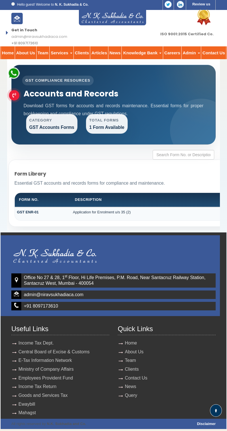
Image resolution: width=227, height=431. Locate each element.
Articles (99, 52)
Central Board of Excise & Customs (54, 352)
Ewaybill (26, 405)
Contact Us (214, 52)
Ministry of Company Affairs (45, 370)
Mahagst (27, 414)
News (115, 52)
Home (8, 52)
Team (42, 52)
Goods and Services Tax (43, 397)
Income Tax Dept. (36, 344)
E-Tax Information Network (45, 361)
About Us (25, 52)
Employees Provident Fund (45, 379)
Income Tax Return (37, 388)
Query (131, 397)
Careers (172, 52)
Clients (82, 52)
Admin (191, 52)
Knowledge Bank (142, 52)
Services (61, 52)
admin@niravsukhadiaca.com (39, 36)
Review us (201, 4)
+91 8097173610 (41, 307)
